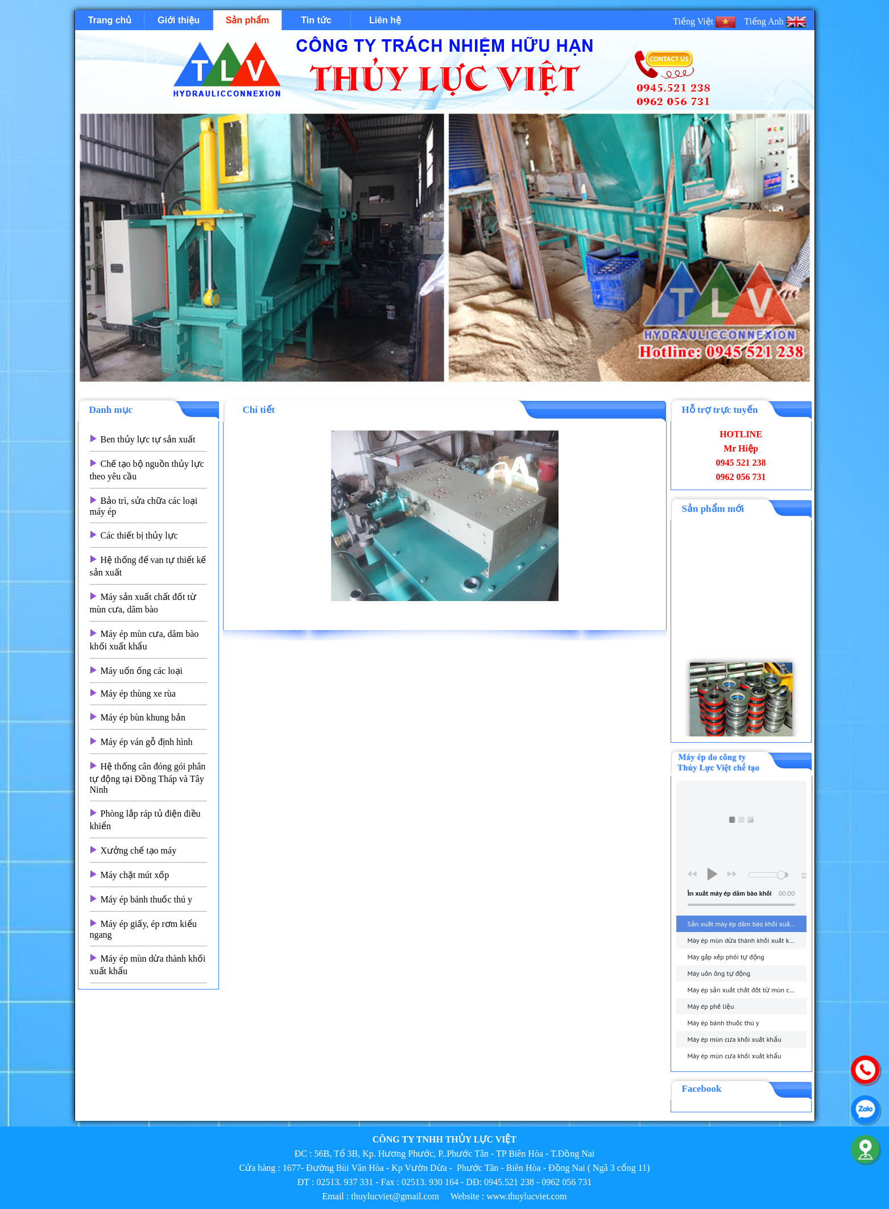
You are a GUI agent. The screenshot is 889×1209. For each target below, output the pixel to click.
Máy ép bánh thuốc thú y (147, 899)
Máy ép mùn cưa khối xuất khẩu (734, 1039)
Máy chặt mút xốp (135, 875)
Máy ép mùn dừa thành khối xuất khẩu (743, 940)
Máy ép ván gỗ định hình (147, 742)
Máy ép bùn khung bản (143, 717)
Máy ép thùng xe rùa (138, 693)
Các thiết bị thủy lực (139, 535)
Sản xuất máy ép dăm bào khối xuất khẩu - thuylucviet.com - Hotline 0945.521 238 (746, 924)
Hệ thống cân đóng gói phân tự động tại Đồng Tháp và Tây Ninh (148, 777)
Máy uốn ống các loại (142, 671)
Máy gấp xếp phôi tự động (725, 957)
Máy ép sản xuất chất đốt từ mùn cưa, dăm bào (746, 990)
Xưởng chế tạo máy (139, 850)
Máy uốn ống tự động (718, 973)
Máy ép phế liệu (710, 1006)
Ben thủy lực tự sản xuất (148, 439)
